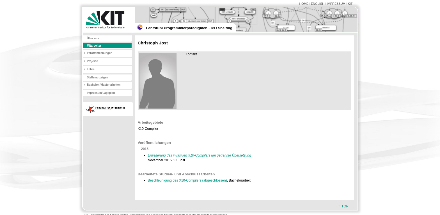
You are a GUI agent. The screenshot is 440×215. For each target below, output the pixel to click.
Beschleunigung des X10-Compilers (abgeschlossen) (187, 180)
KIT (350, 3)
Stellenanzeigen (97, 77)
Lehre (91, 69)
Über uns (93, 38)
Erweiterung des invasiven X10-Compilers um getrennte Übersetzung (199, 155)
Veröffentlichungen (100, 53)
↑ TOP (344, 206)
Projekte (92, 61)
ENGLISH (317, 3)
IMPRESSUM (336, 3)
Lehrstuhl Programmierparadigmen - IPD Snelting (189, 28)
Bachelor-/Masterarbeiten (104, 84)
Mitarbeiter (94, 45)
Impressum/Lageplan (101, 92)
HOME (303, 3)
